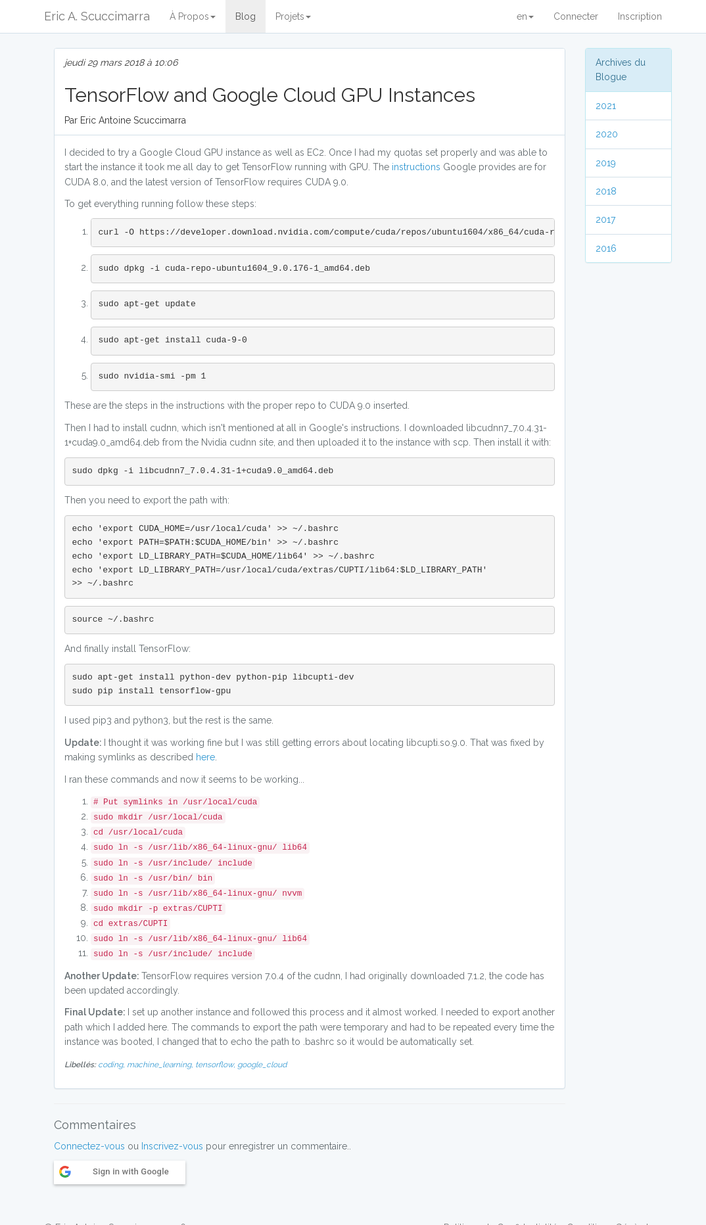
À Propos (193, 16)
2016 (606, 248)
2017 (605, 219)
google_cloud (262, 1064)
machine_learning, (161, 1064)
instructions (417, 167)
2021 (606, 106)
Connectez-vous (89, 1146)
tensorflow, (216, 1064)
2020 (607, 134)
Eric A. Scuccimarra (97, 16)
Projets (293, 16)
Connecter (575, 16)
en (525, 16)
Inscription (640, 16)
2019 (606, 163)
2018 (606, 191)
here (205, 757)
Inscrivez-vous (172, 1146)
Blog (245, 16)
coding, (112, 1064)
